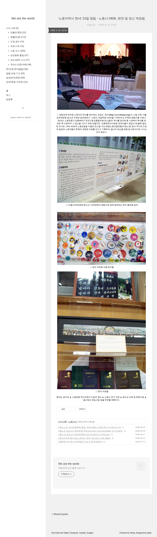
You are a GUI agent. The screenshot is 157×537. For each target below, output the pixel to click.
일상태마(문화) (15, 77)
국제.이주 (17, 46)
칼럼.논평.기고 (15, 73)
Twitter (66, 533)
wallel (149, 533)
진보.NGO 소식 (19, 60)
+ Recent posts (60, 514)
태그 (8, 95)
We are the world (22, 18)
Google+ (90, 533)
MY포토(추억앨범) (17, 69)
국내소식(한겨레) (20, 64)
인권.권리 (17, 41)
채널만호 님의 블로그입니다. (72, 468)
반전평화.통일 (19, 55)
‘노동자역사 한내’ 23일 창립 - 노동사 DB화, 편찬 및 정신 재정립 (101, 18)
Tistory (132, 533)
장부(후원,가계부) (17, 82)
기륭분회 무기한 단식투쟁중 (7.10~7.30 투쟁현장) (80, 442)
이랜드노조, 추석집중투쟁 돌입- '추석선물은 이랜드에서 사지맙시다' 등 (89, 427)
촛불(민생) (18, 37)
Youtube (82, 533)
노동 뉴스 (17, 51)
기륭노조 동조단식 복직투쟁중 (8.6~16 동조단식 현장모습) (84, 434)
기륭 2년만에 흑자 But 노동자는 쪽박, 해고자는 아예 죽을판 (84, 438)
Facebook (74, 533)
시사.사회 (12, 28)
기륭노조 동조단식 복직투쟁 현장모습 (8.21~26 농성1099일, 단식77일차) (90, 431)
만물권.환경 (18, 32)
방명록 (9, 99)
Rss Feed (55, 533)
